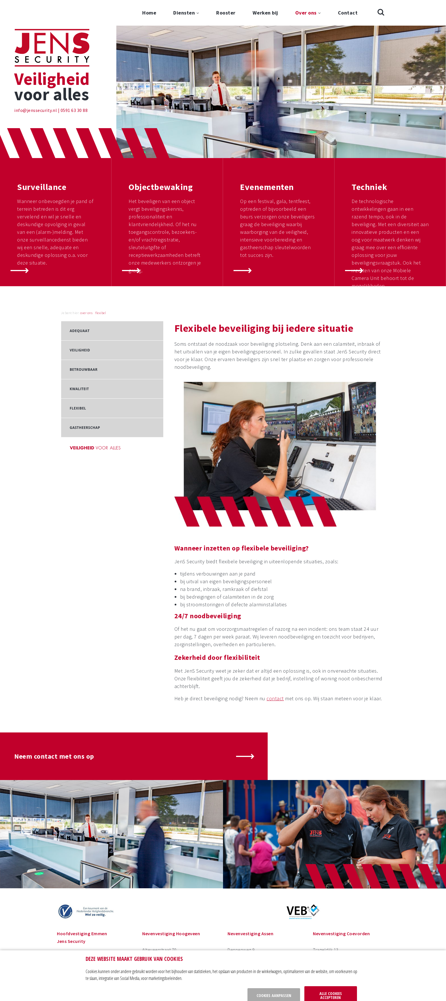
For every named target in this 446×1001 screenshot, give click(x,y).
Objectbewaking (161, 161)
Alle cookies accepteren (330, 975)
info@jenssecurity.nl (35, 84)
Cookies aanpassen (274, 976)
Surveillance (41, 161)
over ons (86, 287)
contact (275, 673)
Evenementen (267, 161)
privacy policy (127, 993)
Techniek (369, 161)
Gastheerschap (85, 402)
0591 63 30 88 (74, 84)
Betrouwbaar (84, 343)
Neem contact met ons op (54, 730)
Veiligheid (80, 324)
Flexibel (78, 382)
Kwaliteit (79, 363)
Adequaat (80, 305)
